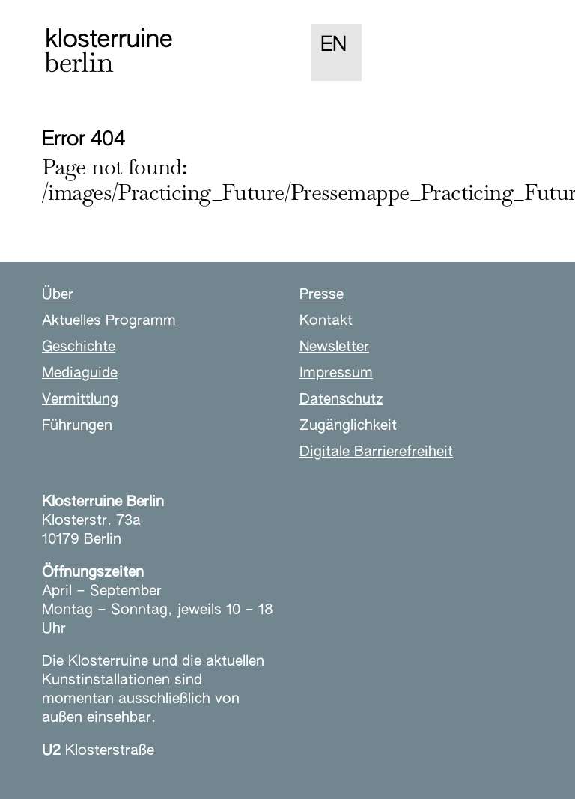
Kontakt (326, 321)
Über (57, 295)
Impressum (336, 373)
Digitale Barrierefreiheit (376, 452)
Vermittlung (80, 399)
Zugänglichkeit (348, 426)
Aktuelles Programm (109, 321)
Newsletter (334, 347)
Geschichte (78, 347)
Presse (321, 295)
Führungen (77, 426)
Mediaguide (80, 373)
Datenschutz (341, 399)
